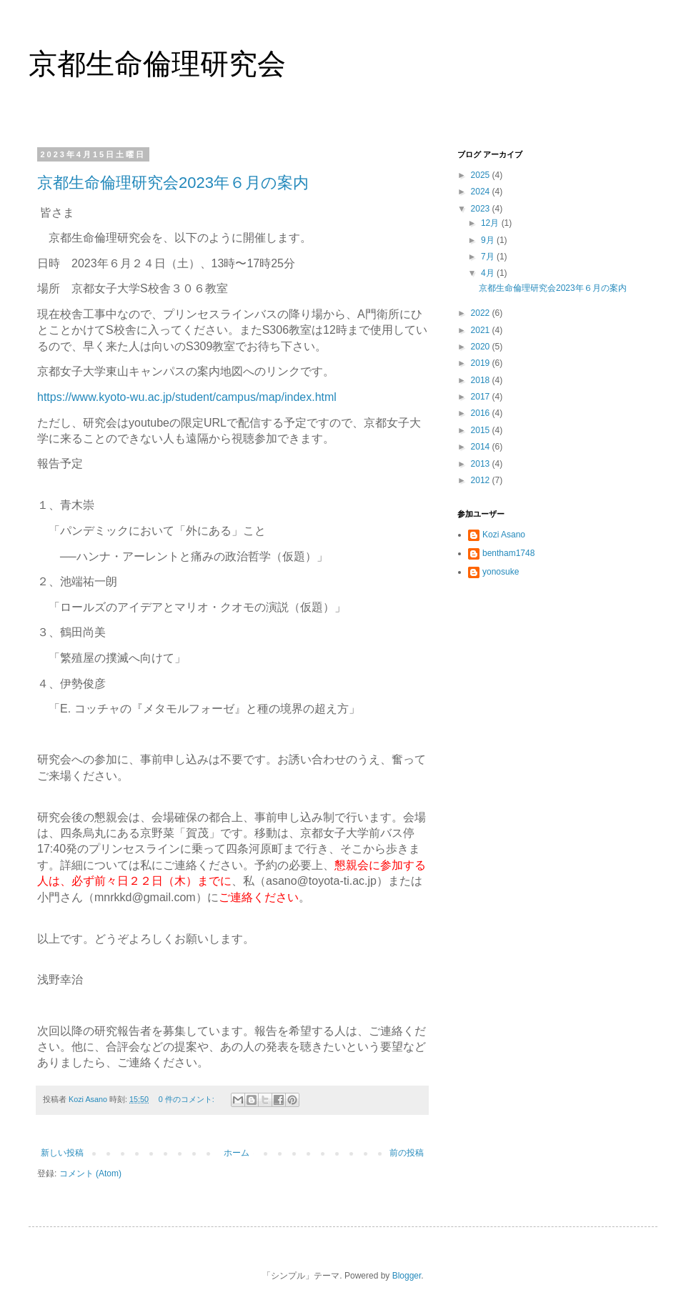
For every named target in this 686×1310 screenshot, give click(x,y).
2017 (481, 397)
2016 (481, 413)
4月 (489, 273)
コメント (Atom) (90, 1173)
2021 (481, 330)
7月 (489, 257)
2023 (481, 209)
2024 (481, 192)
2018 (481, 380)
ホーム (236, 1153)
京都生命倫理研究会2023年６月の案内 (173, 183)
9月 (489, 240)
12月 (491, 223)
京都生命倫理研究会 (157, 63)
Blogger (407, 1276)
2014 (481, 447)
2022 (481, 313)
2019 (481, 363)
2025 (481, 175)
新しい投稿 (62, 1153)
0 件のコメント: (188, 1099)
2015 (481, 430)
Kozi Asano (503, 535)
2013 (481, 464)
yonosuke (500, 572)
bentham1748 (508, 553)
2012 (481, 480)
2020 (481, 347)
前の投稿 (406, 1153)
